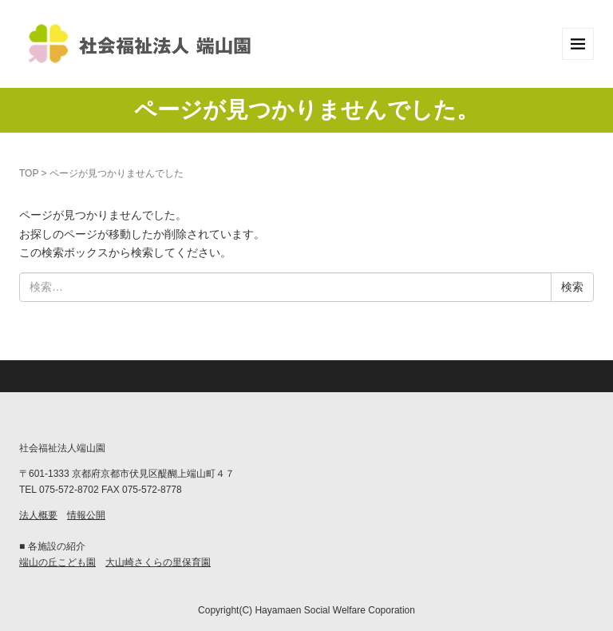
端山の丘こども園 (57, 562)
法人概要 (38, 515)
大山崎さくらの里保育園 (158, 562)
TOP (28, 173)
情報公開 (86, 515)
